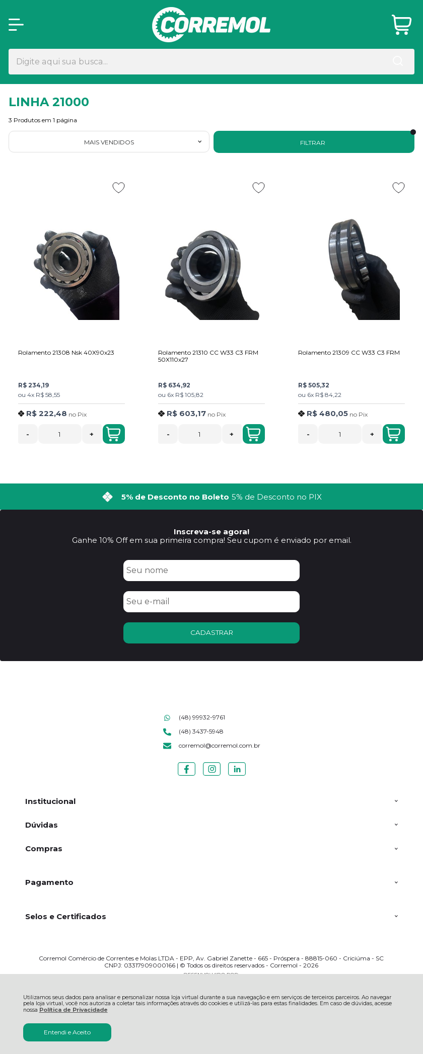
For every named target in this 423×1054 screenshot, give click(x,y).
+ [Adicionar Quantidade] (92, 434)
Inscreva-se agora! (211, 531)
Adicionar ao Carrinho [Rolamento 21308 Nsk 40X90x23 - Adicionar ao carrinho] (113, 434)
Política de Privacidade (73, 1010)
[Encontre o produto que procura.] (397, 61)
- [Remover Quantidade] (27, 434)
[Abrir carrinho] (401, 25)
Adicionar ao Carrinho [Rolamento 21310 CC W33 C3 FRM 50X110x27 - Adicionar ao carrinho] (253, 434)
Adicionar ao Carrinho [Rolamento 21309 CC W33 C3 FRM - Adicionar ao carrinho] (393, 434)
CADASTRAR (211, 632)
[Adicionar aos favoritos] (118, 187)
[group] (211, 497)
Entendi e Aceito (67, 1032)
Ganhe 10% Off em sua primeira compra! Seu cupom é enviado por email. (211, 540)
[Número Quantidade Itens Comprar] (60, 434)
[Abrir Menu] (16, 24)
